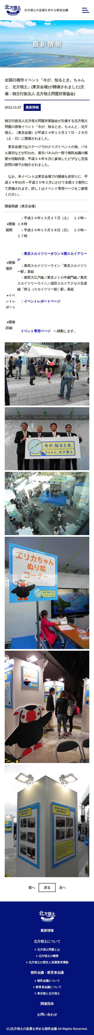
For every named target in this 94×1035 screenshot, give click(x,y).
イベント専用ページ (35, 331)
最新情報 (47, 930)
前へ (31, 887)
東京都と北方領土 (48, 993)
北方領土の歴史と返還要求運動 (48, 962)
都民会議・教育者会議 (47, 972)
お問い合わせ (47, 1014)
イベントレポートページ (42, 301)
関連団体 (47, 1004)
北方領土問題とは (48, 949)
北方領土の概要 (48, 956)
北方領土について (47, 941)
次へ (62, 887)
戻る (47, 887)
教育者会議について (48, 987)
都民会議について (48, 980)
